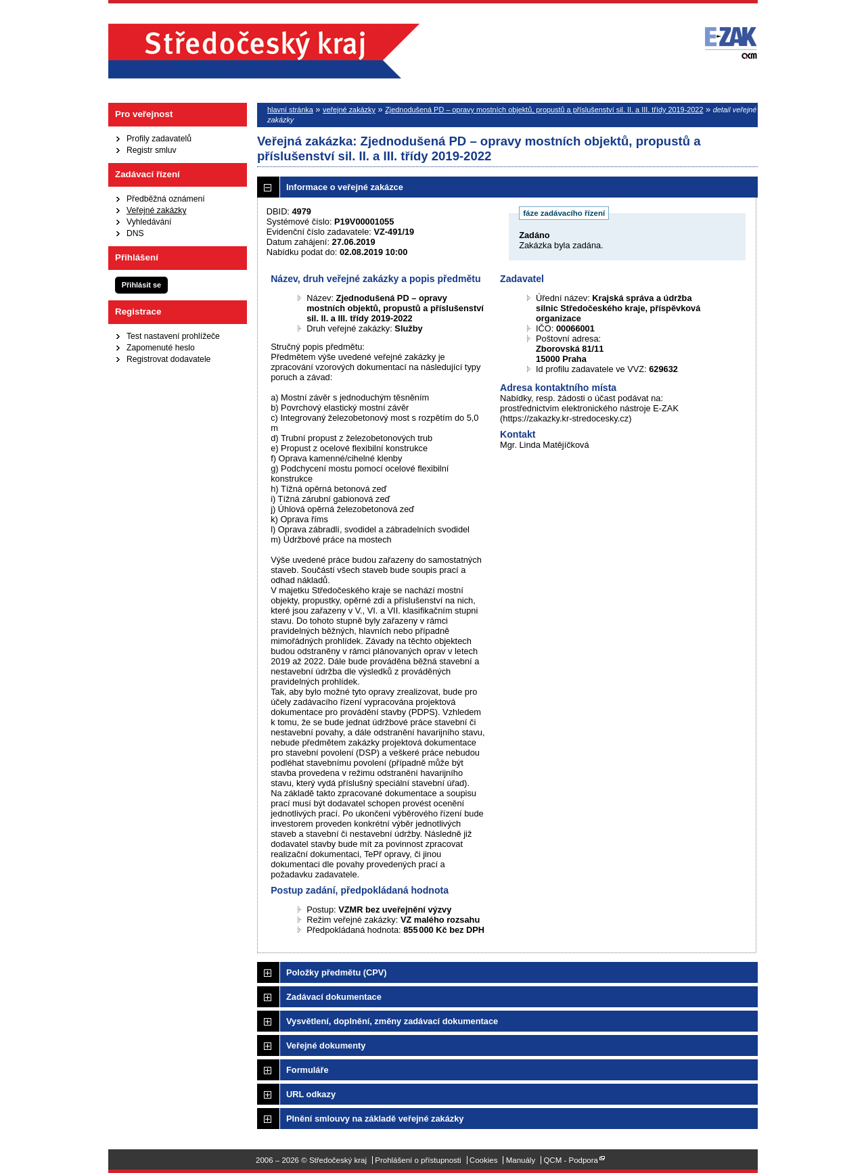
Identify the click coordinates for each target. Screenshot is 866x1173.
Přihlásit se (141, 285)
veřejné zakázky (349, 110)
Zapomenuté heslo (161, 347)
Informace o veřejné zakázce (344, 187)
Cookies (484, 1160)
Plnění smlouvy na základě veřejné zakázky (374, 1118)
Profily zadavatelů (159, 138)
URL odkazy (311, 1094)
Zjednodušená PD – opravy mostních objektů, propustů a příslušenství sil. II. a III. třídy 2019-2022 (544, 110)
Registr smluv (152, 150)
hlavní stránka (290, 110)
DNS (135, 233)
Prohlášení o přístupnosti (418, 1160)
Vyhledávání (149, 222)
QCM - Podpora (570, 1160)
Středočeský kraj (263, 51)
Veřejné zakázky (157, 210)
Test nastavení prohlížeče (173, 336)
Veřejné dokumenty (325, 1045)
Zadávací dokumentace (334, 997)
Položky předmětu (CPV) (336, 972)
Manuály (521, 1160)
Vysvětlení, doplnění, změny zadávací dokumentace (392, 1021)
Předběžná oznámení (166, 199)
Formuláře (307, 1070)
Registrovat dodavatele (168, 359)
